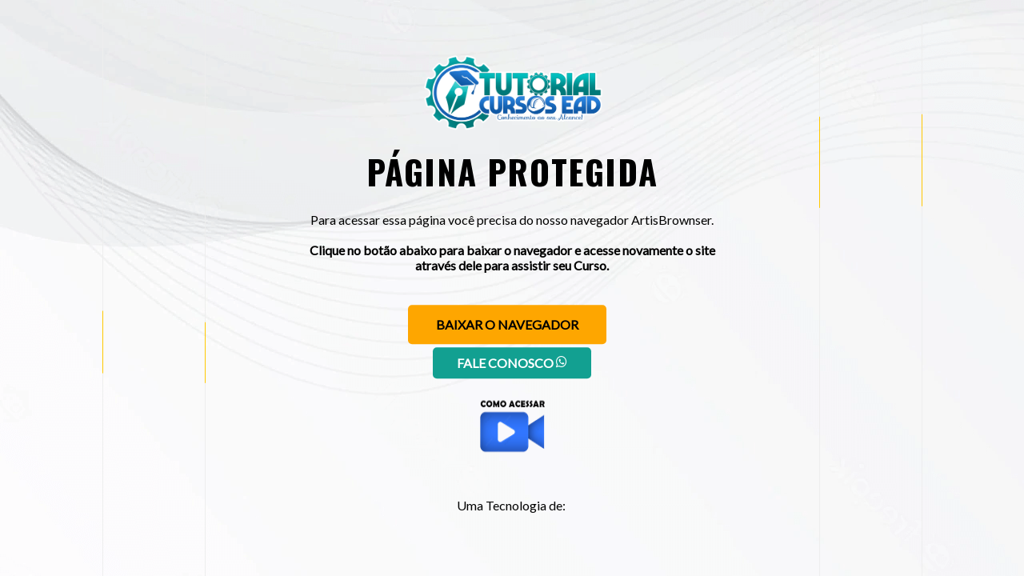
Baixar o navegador (507, 324)
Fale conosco (512, 362)
